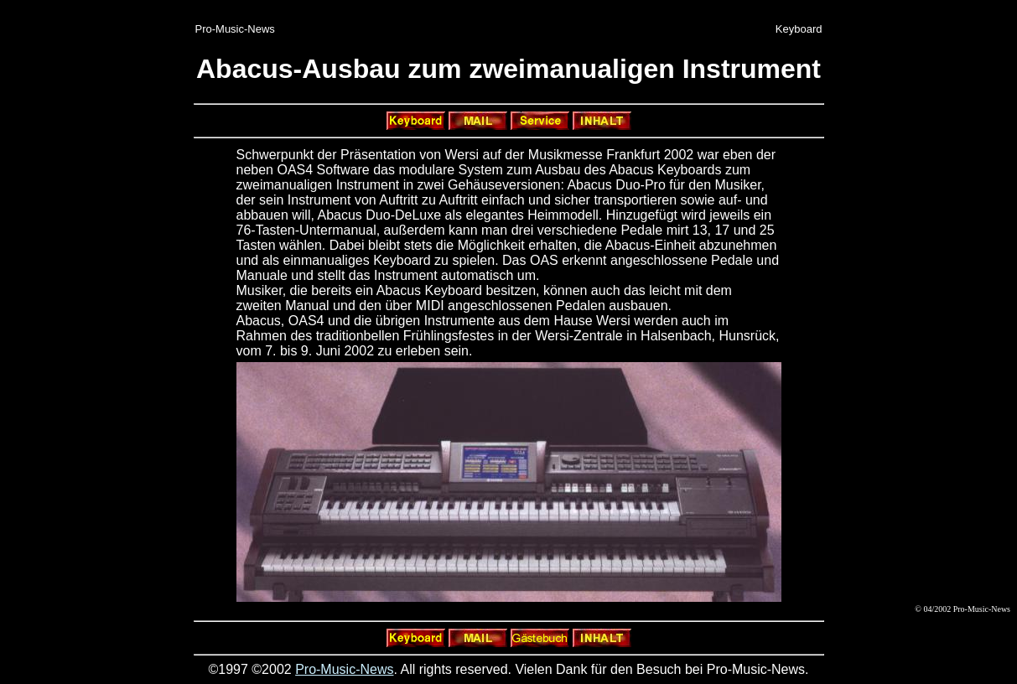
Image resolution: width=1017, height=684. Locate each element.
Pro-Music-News (344, 669)
